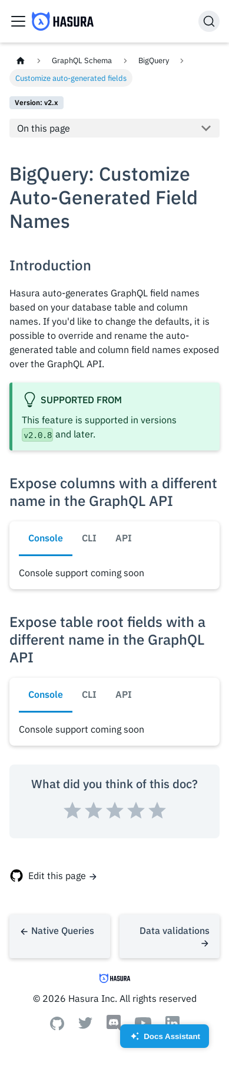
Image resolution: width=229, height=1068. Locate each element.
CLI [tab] (89, 538)
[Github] (57, 1027)
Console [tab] (45, 538)
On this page (43, 128)
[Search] (209, 21)
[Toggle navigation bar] (18, 21)
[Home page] (20, 60)
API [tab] (123, 538)
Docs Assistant (164, 1040)
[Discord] (114, 1028)
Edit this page (57, 875)
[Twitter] (85, 1025)
